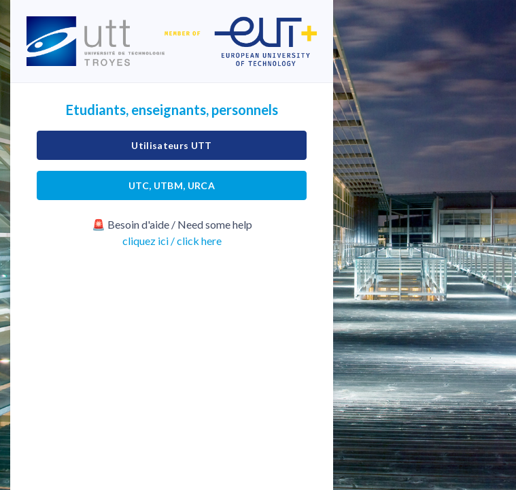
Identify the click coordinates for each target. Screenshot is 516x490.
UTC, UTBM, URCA (171, 185)
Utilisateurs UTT (171, 145)
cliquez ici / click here (172, 240)
